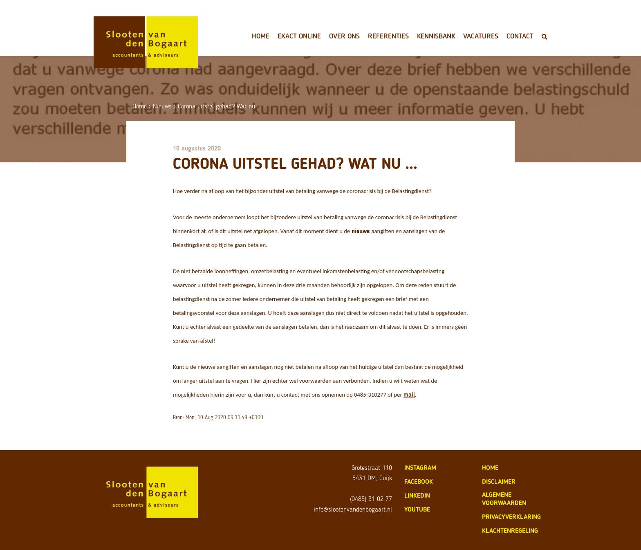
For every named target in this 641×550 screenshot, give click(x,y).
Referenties (388, 35)
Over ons (344, 35)
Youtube (417, 509)
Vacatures (480, 35)
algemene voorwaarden (504, 499)
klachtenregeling (510, 530)
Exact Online (299, 35)
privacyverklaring (511, 517)
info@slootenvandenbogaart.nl (353, 509)
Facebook (418, 481)
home (490, 467)
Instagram (420, 467)
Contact (520, 35)
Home (260, 35)
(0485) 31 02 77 (371, 499)
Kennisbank (436, 35)
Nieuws (162, 106)
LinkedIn (417, 495)
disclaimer (498, 481)
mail (409, 394)
